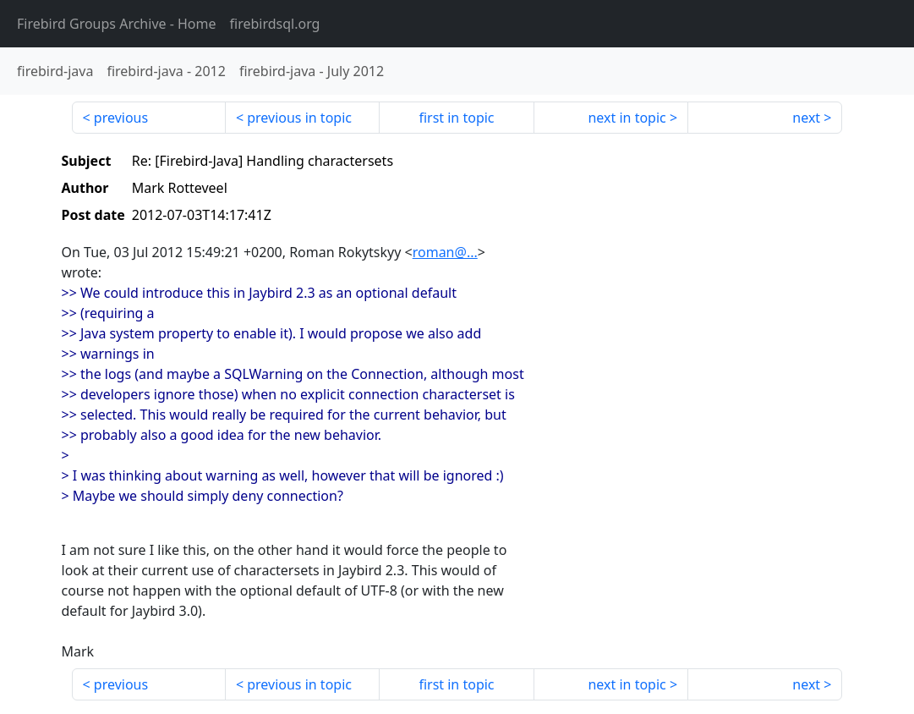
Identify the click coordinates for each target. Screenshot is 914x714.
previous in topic (299, 117)
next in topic (626, 117)
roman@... (445, 252)
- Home (116, 23)
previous (121, 117)
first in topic (456, 117)
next (806, 117)
